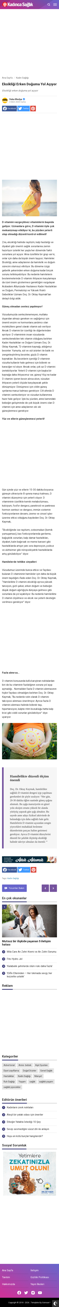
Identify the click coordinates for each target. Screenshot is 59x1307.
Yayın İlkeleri (37, 1284)
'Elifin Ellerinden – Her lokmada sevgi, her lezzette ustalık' (29, 975)
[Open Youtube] (40, 1293)
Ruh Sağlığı (9, 1081)
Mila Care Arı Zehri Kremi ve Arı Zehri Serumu (31, 951)
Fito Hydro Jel (14, 958)
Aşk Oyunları (41, 1065)
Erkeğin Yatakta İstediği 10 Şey (24, 1121)
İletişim (35, 1270)
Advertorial (9, 1065)
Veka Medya (17, 99)
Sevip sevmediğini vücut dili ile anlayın (28, 1129)
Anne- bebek (25, 1065)
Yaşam (22, 1081)
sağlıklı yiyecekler (12, 1087)
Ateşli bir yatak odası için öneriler (25, 1114)
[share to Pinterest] (33, 108)
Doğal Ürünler (29, 1070)
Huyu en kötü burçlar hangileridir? (25, 1136)
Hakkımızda (8, 1284)
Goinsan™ (46, 1303)
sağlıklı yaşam (46, 1081)
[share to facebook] (9, 108)
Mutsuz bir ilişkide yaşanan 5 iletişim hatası (26, 943)
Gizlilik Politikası (40, 1277)
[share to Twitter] (23, 108)
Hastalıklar (9, 1076)
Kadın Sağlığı (13, 878)
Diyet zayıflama (11, 1070)
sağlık (32, 1081)
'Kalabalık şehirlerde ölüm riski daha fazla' (29, 966)
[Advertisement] (29, 43)
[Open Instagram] (33, 1293)
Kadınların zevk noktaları (20, 1107)
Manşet (38, 1076)
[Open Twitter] (26, 1293)
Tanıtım (6, 1277)
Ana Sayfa (7, 1270)
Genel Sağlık (46, 1070)
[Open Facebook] (19, 1293)
